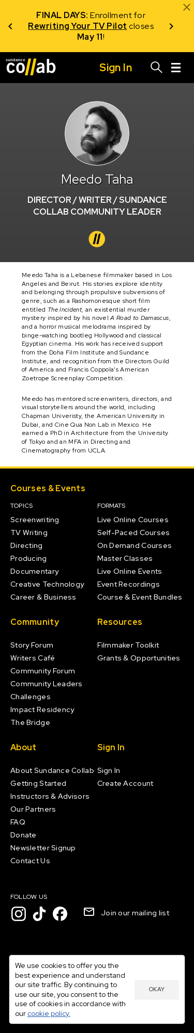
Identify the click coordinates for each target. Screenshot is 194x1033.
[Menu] (176, 67)
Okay (157, 989)
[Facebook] (60, 914)
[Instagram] (18, 914)
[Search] (157, 67)
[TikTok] (39, 914)
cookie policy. (48, 1013)
